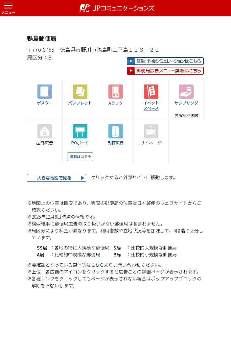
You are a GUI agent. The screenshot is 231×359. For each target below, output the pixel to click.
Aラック (116, 124)
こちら (98, 285)
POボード (80, 164)
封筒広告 (115, 164)
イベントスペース (151, 126)
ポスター (44, 124)
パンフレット (80, 124)
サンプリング (186, 124)
